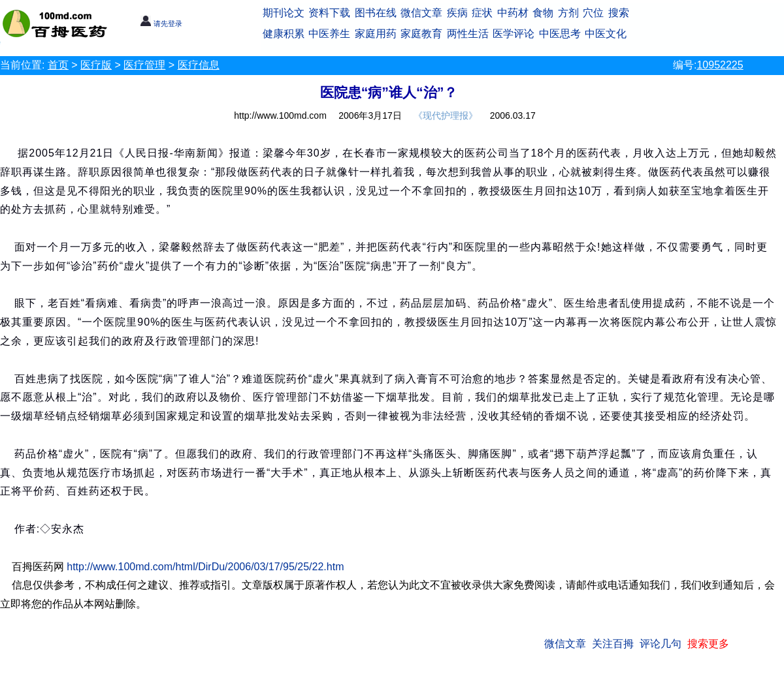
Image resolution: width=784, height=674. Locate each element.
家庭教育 (421, 33)
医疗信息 (199, 64)
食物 (542, 12)
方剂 (568, 12)
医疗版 (96, 64)
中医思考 (560, 33)
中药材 (513, 12)
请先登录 (161, 23)
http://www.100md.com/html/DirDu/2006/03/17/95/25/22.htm (205, 566)
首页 (58, 64)
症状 (482, 12)
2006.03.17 (513, 115)
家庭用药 (376, 33)
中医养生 (329, 33)
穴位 (593, 12)
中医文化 (606, 33)
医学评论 (513, 33)
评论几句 (660, 643)
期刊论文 (283, 12)
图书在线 (376, 12)
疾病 (457, 12)
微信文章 (421, 12)
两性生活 (468, 33)
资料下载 (329, 12)
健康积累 (283, 33)
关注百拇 (613, 643)
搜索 (618, 12)
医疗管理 (144, 64)
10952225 (719, 64)
